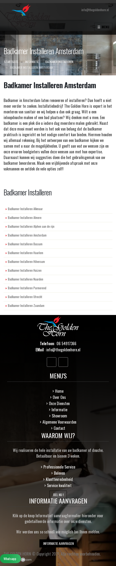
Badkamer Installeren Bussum (25, 244)
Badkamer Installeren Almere (25, 217)
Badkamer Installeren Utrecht (25, 297)
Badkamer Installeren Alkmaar (25, 209)
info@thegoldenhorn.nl (63, 350)
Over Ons (59, 397)
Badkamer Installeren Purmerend (27, 288)
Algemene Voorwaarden (59, 422)
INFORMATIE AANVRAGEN (58, 543)
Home (59, 391)
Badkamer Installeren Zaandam (26, 305)
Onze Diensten (59, 403)
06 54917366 (66, 343)
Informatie (59, 409)
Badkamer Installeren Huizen (25, 270)
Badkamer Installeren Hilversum (26, 261)
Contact (59, 428)
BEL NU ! (58, 494)
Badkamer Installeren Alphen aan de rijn (31, 226)
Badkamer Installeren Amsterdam (27, 235)
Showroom (59, 416)
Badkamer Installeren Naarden (25, 279)
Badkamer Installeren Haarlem (25, 253)
